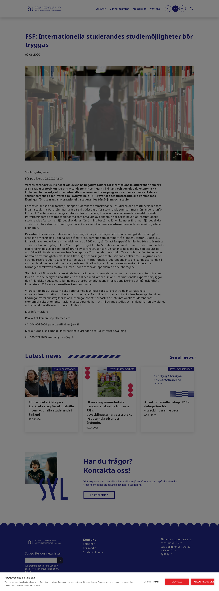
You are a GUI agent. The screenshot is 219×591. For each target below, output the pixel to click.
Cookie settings (123, 582)
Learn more (70, 585)
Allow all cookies (197, 582)
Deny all (160, 582)
